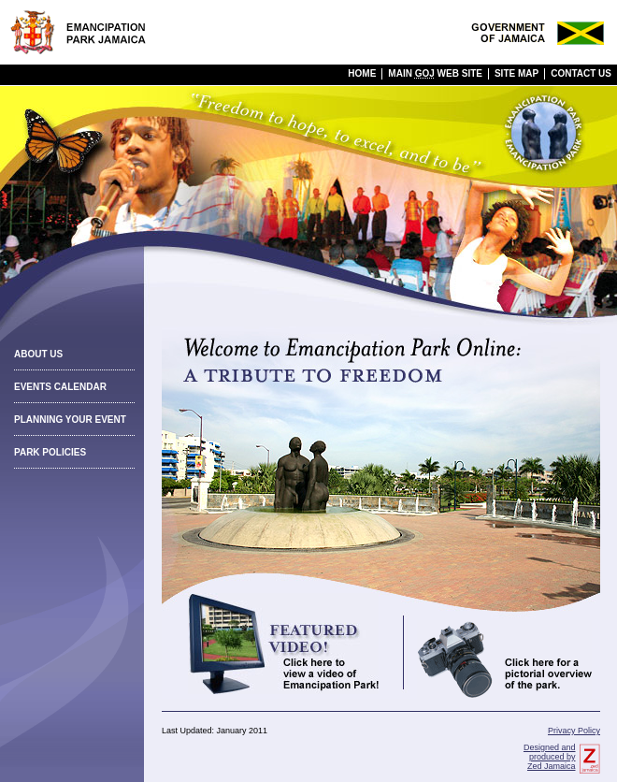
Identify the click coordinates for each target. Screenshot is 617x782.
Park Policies (50, 452)
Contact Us (581, 73)
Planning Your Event (70, 419)
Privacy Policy (574, 730)
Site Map (516, 73)
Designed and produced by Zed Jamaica (550, 757)
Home (362, 73)
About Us (38, 354)
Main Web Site (435, 73)
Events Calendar (60, 387)
